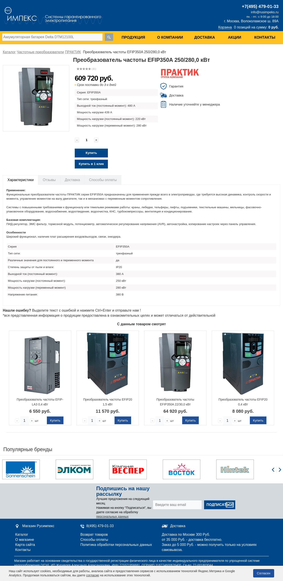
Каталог (21, 534)
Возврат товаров (94, 534)
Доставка (204, 37)
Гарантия (176, 86)
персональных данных (112, 516)
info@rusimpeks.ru (265, 12)
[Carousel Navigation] (276, 472)
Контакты (264, 37)
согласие (92, 575)
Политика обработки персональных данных (116, 545)
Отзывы (49, 180)
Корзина (225, 27)
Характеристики (21, 180)
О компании (170, 37)
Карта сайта (25, 545)
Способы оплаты (103, 180)
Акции (234, 37)
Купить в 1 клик (91, 164)
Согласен (263, 573)
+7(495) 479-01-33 (260, 6)
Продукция (133, 37)
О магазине (24, 539)
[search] (109, 37)
